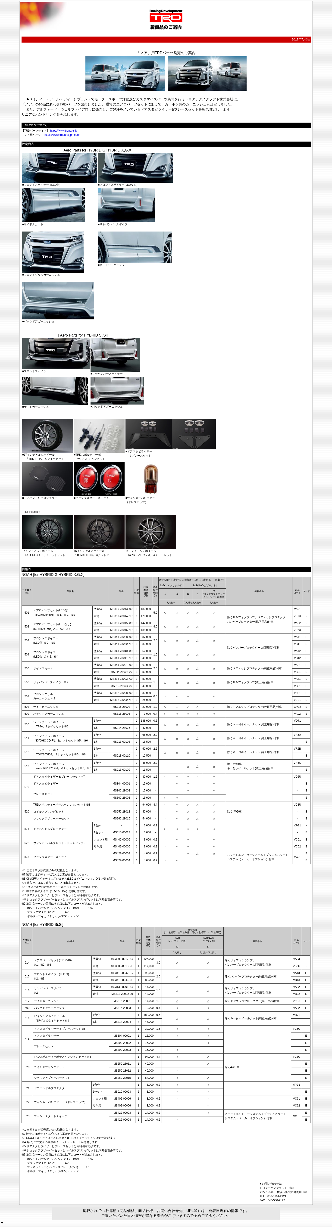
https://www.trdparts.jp (64, 130)
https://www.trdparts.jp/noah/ (61, 134)
